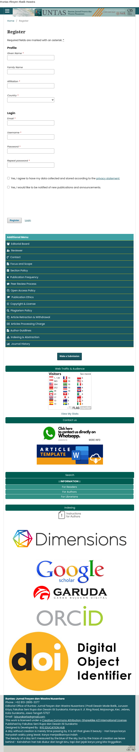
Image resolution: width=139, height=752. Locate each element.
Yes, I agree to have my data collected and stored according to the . (63, 178)
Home (10, 21)
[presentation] (34, 202)
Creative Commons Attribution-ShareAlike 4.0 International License (84, 720)
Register (14, 220)
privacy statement (107, 178)
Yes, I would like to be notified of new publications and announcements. (54, 187)
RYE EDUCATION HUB (52, 727)
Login (28, 220)
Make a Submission (69, 356)
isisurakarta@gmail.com (29, 716)
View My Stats (70, 414)
